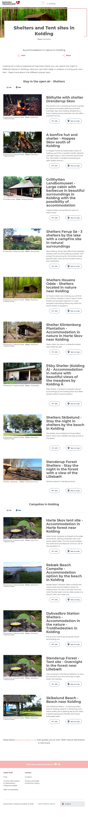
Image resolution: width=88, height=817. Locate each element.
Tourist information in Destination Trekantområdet (12, 790)
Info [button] (54, 120)
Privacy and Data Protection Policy (33, 788)
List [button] (10, 86)
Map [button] (19, 86)
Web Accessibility (12, 798)
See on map (73, 120)
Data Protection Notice (45, 813)
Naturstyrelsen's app (25, 746)
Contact (29, 783)
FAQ (6, 783)
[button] (54, 3)
